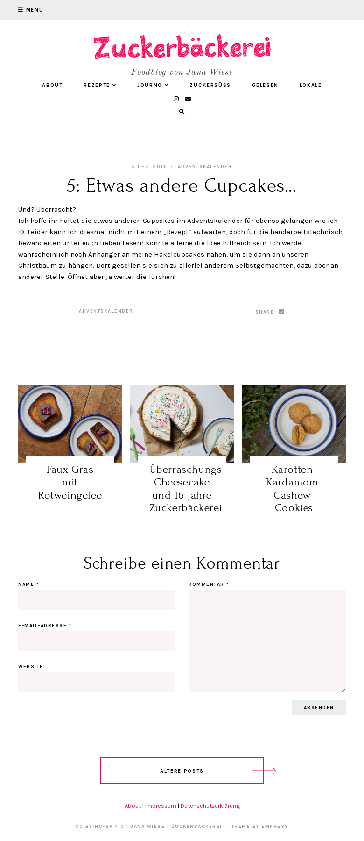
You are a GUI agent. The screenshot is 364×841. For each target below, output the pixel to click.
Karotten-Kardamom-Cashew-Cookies (294, 488)
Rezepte (100, 85)
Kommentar (209, 584)
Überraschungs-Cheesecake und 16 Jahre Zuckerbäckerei (187, 488)
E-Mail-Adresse (44, 625)
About (52, 85)
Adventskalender (205, 167)
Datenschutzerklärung (210, 805)
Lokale (311, 85)
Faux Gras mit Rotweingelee (70, 482)
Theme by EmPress (260, 826)
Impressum (160, 805)
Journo (153, 85)
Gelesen (265, 85)
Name (28, 584)
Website (30, 667)
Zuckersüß (210, 85)
